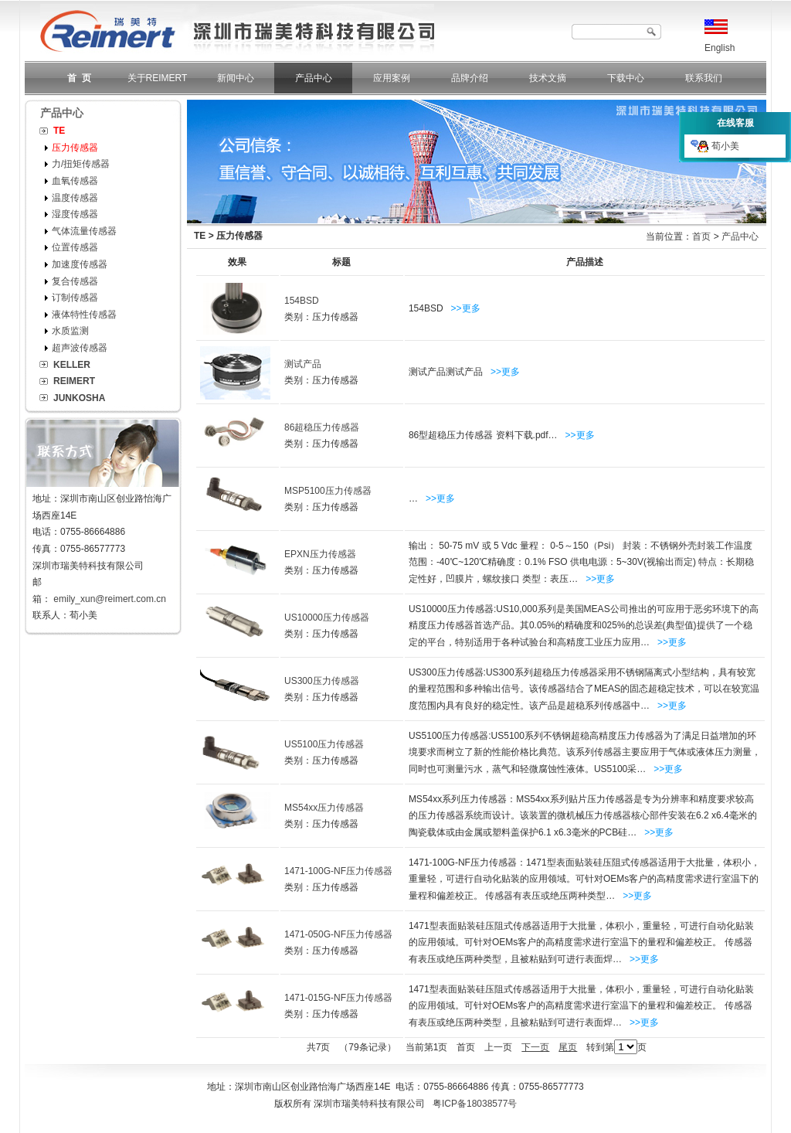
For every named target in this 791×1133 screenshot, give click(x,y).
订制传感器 (75, 297)
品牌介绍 (469, 78)
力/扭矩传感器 (81, 163)
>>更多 (465, 308)
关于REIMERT (157, 78)
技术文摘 (547, 78)
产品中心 (313, 78)
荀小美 (714, 146)
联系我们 (703, 78)
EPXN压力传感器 (320, 554)
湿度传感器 (75, 214)
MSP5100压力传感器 (328, 490)
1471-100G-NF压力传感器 (338, 871)
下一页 (535, 1047)
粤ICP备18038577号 (475, 1103)
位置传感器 (75, 247)
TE (59, 130)
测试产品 (302, 364)
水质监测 (70, 330)
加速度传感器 (79, 264)
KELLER (71, 364)
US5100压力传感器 (324, 744)
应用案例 (391, 78)
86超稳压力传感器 (321, 427)
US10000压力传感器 (326, 617)
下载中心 (625, 78)
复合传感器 (75, 281)
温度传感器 (75, 197)
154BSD (301, 300)
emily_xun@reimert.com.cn (109, 599)
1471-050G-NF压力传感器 (338, 934)
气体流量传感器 (84, 231)
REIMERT (74, 381)
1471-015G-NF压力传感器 (338, 997)
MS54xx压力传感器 (324, 807)
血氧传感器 (75, 180)
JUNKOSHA (79, 398)
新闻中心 (235, 78)
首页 (701, 236)
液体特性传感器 (84, 314)
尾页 (567, 1047)
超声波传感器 (79, 347)
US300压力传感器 (321, 680)
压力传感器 (75, 147)
